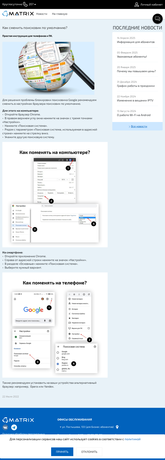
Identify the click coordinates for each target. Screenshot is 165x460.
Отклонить (89, 451)
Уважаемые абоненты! (132, 56)
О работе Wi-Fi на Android (134, 114)
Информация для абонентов (136, 41)
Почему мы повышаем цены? (136, 71)
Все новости (137, 126)
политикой (133, 439)
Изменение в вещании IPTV (135, 100)
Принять (62, 451)
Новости (41, 13)
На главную (59, 13)
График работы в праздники (136, 85)
